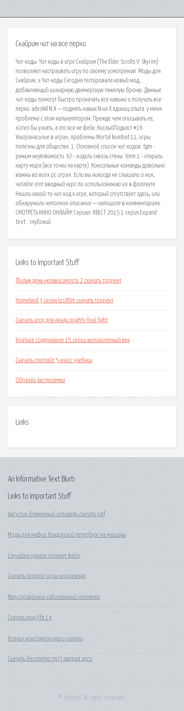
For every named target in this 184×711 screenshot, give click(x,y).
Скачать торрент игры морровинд (47, 576)
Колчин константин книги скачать (45, 639)
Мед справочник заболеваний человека (54, 597)
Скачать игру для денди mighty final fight (62, 320)
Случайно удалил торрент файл (44, 556)
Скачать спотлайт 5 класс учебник (54, 360)
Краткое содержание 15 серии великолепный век (73, 340)
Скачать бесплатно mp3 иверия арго (50, 659)
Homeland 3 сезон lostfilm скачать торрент (64, 300)
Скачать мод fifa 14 (30, 618)
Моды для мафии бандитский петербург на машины (67, 535)
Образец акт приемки (40, 380)
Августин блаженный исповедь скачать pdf (56, 514)
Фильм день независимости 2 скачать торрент (68, 281)
